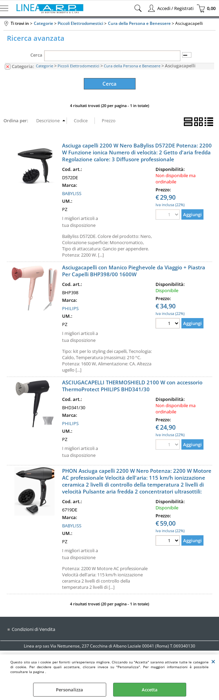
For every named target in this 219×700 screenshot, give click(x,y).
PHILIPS (70, 307)
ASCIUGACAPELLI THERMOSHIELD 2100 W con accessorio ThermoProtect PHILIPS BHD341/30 (132, 385)
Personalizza (69, 690)
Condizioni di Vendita (33, 628)
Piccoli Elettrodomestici (78, 65)
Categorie (44, 65)
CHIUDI (213, 661)
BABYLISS (71, 192)
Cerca (36, 55)
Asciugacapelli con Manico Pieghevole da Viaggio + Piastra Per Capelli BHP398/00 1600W (133, 270)
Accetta (150, 690)
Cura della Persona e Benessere (132, 65)
